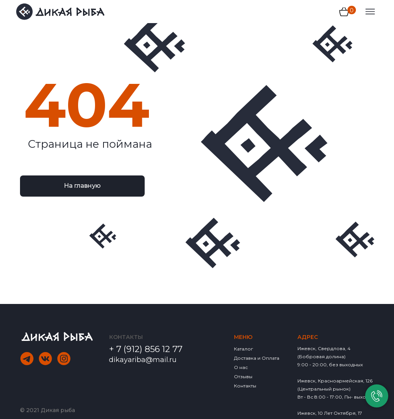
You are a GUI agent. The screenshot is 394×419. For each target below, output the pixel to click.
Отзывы (243, 376)
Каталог (243, 349)
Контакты (245, 386)
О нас (241, 367)
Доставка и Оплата (256, 358)
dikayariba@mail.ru (143, 360)
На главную (82, 185)
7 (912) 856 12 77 (149, 349)
